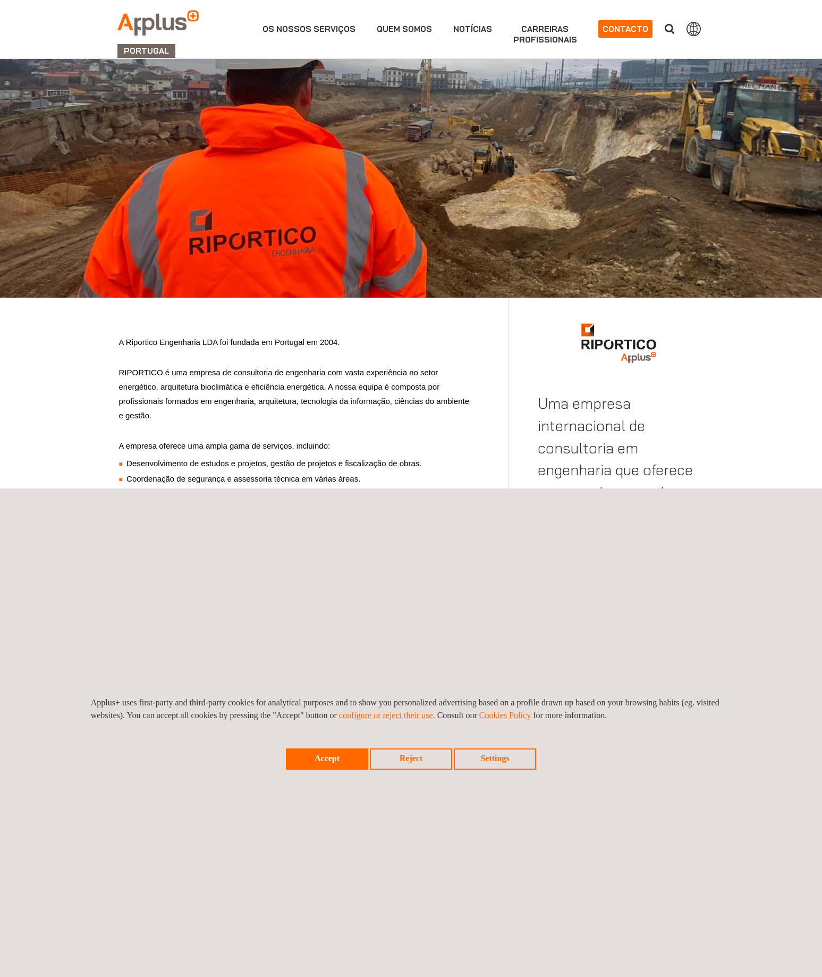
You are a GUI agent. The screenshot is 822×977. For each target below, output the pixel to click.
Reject (411, 758)
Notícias (472, 29)
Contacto (625, 29)
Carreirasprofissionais (545, 34)
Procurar (669, 29)
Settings (494, 758)
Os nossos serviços (308, 29)
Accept (327, 758)
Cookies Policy (505, 715)
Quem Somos (404, 29)
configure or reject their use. (387, 715)
